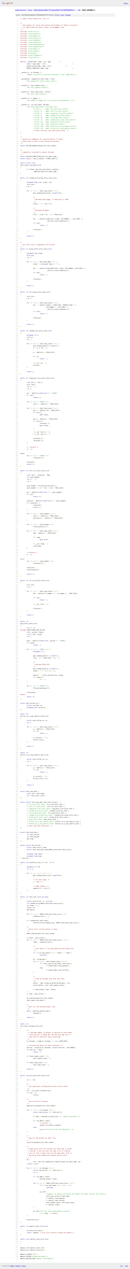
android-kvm (20, 10)
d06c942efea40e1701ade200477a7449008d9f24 (54, 10)
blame (68, 15)
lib (79, 10)
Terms (23, 1266)
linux (30, 10)
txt (121, 1266)
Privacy (17, 1266)
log (62, 15)
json (126, 1266)
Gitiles (12, 1266)
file (57, 15)
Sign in (126, 3)
